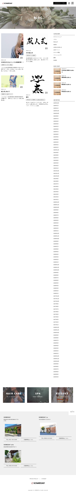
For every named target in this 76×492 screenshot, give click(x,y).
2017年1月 (56, 324)
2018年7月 (56, 277)
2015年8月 (56, 366)
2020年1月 (56, 230)
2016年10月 (56, 332)
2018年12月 (56, 264)
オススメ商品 (9, 64)
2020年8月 (56, 212)
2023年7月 (56, 131)
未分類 (55, 60)
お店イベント (9, 94)
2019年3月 (56, 256)
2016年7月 (56, 340)
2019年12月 (56, 233)
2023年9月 (56, 129)
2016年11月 (56, 330)
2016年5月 (56, 345)
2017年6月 (56, 311)
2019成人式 (29, 52)
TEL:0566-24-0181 (46, 438)
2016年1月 (56, 353)
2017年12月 (56, 296)
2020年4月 (56, 223)
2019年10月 (56, 238)
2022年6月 (56, 160)
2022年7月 (56, 157)
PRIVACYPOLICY (34, 478)
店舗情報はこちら (28, 439)
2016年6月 (56, 343)
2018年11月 (56, 267)
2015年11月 (56, 358)
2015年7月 (56, 369)
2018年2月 (56, 290)
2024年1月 (56, 126)
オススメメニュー (58, 36)
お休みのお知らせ (40, 99)
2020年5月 (56, 220)
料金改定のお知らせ (66, 91)
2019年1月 (56, 262)
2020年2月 (56, 228)
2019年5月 (56, 251)
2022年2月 (56, 165)
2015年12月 (56, 356)
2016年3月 (56, 348)
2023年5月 (56, 136)
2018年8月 (56, 275)
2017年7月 (56, 309)
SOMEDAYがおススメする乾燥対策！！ (12, 62)
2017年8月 (56, 306)
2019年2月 (56, 259)
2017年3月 (56, 319)
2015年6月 (56, 371)
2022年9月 (56, 152)
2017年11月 (56, 298)
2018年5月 (56, 283)
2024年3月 (56, 123)
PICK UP (28, 55)
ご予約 (60, 3)
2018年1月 (56, 293)
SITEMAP (44, 478)
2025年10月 (56, 103)
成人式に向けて (5, 91)
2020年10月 (56, 207)
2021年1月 (56, 199)
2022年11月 (56, 150)
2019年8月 (56, 243)
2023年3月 (56, 142)
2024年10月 (56, 113)
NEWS (3, 64)
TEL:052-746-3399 (11, 439)
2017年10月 (56, 301)
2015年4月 (56, 376)
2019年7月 (56, 246)
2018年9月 (56, 272)
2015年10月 (56, 361)
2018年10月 (56, 270)
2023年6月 (56, 134)
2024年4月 (56, 121)
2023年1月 (56, 147)
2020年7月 (56, 215)
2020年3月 (56, 225)
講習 (55, 57)
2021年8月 (56, 181)
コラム (55, 39)
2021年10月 (56, 176)
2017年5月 (56, 314)
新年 (27, 97)
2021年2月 (56, 196)
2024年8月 (56, 116)
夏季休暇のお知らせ (66, 77)
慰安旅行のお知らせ (66, 84)
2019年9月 (56, 241)
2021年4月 (56, 191)
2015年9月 (56, 363)
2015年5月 (56, 374)
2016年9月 (56, 335)
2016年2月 (56, 350)
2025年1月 (56, 108)
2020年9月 (56, 209)
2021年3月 (56, 194)
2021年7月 (56, 183)
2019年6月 (56, 249)
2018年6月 (56, 280)
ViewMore (21, 58)
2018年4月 (56, 285)
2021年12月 (56, 170)
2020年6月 (56, 217)
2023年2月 (56, 144)
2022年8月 (56, 155)
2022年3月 (56, 163)
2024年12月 (56, 110)
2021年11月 (56, 173)
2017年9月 (56, 303)
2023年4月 (56, 139)
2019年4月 (56, 254)
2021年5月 (56, 189)
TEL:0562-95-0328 (11, 465)
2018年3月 (56, 288)
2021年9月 (56, 178)
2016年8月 (56, 337)
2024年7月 (56, 118)
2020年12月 (56, 202)
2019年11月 (56, 236)
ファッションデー (58, 55)
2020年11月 (56, 204)
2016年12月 (56, 327)
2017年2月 (56, 322)
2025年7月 (56, 105)
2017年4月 (56, 316)
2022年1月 (56, 168)
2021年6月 (56, 186)
